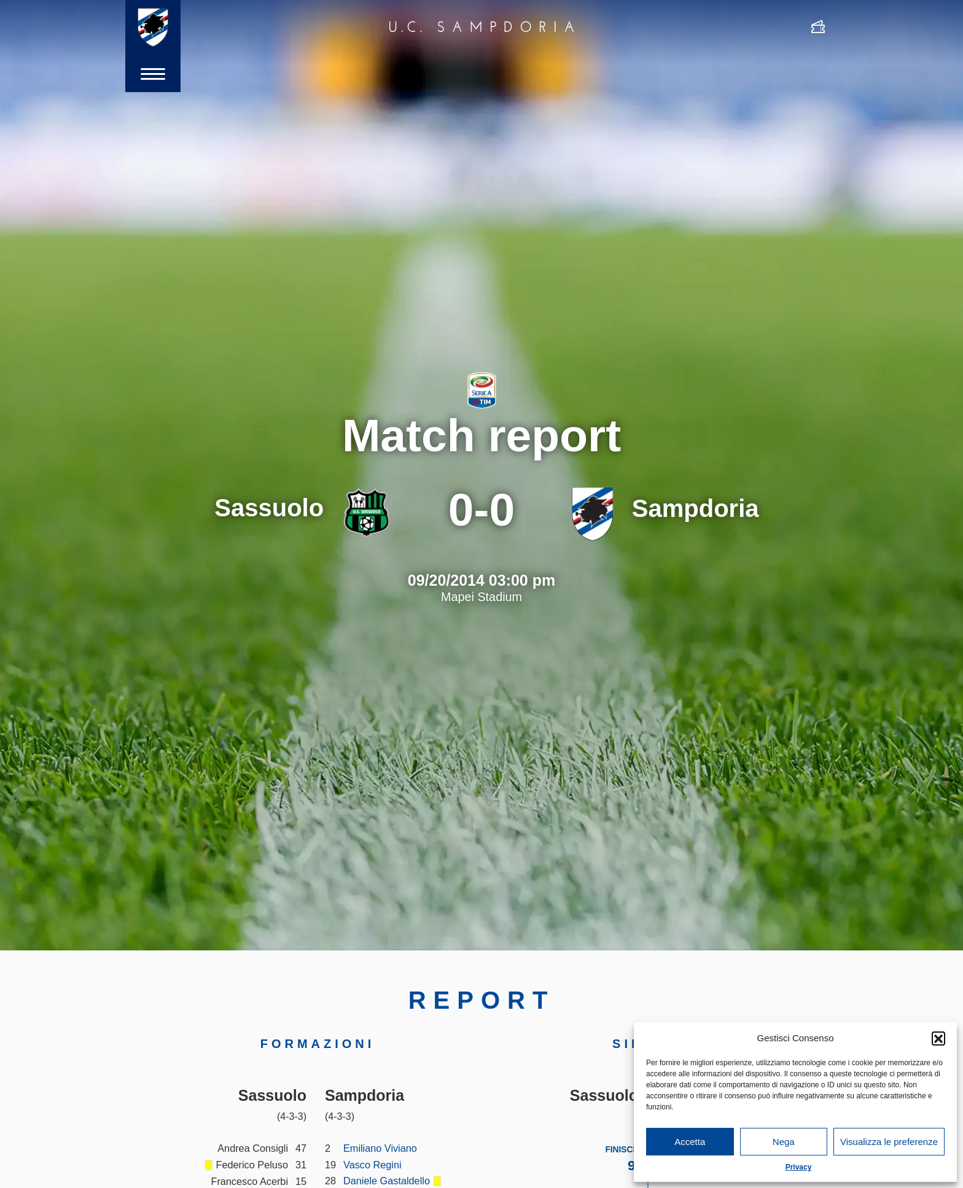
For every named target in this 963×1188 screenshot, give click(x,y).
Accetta (689, 1141)
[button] (938, 1038)
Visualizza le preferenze (889, 1141)
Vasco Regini (372, 1164)
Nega (784, 1141)
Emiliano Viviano (380, 1148)
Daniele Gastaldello (386, 1180)
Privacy (799, 1167)
